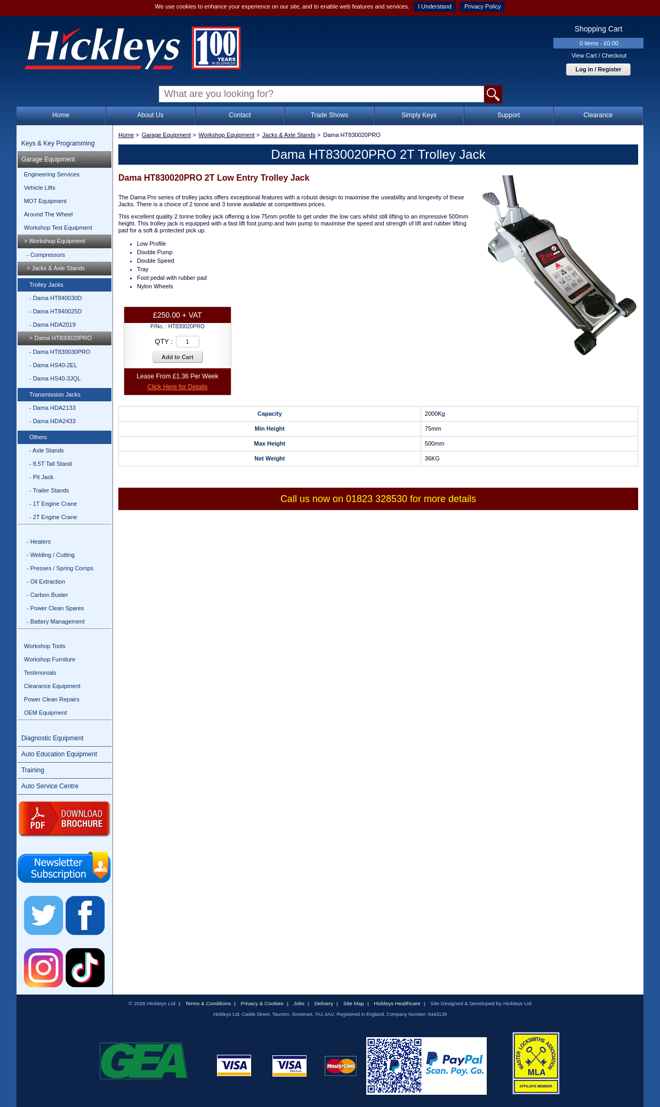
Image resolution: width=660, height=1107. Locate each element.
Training (32, 770)
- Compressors (46, 255)
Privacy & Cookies (262, 1003)
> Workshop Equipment (54, 241)
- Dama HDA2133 (52, 408)
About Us (150, 115)
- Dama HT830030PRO (59, 352)
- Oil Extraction (46, 581)
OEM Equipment (45, 712)
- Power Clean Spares (55, 608)
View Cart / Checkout (599, 55)
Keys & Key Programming (57, 143)
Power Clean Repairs (51, 699)
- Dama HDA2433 (52, 421)
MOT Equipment (45, 201)
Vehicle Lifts (39, 187)
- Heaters (39, 541)
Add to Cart (178, 357)
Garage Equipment (48, 159)
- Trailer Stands (49, 490)
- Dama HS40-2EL (53, 365)
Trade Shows (329, 115)
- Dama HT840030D (55, 298)
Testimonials (40, 672)
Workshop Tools (45, 646)
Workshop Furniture (49, 659)
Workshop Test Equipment (58, 227)
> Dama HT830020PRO (60, 338)
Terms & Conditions (208, 1003)
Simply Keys (419, 115)
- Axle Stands (46, 450)
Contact (240, 115)
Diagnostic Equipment (52, 738)
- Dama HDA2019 (52, 324)
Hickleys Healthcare (397, 1003)
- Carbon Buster (47, 595)
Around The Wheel (48, 214)
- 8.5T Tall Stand (50, 463)
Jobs (298, 1003)
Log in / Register (598, 69)
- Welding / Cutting (51, 555)
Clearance (598, 115)
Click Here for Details (178, 387)
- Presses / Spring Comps (60, 568)
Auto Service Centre (49, 786)
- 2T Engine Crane (53, 517)
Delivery (324, 1003)
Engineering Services (51, 174)
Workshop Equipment (227, 135)
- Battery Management (56, 621)
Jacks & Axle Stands (289, 135)
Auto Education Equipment (59, 754)
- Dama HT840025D (55, 311)
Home (60, 115)
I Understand (435, 6)
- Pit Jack (41, 477)
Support (508, 115)
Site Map (353, 1003)
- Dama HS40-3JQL (55, 378)
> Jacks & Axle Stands (56, 268)
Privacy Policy (482, 6)
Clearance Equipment (52, 686)
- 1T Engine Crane (53, 503)
